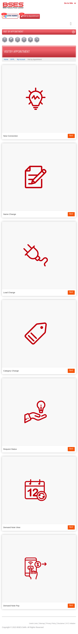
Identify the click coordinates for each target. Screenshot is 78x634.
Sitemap (42, 623)
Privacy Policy (51, 623)
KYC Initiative (70, 623)
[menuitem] (4, 40)
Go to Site (68, 3)
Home (6, 59)
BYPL (13, 59)
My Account (21, 59)
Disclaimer (61, 623)
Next (71, 136)
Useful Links (33, 623)
